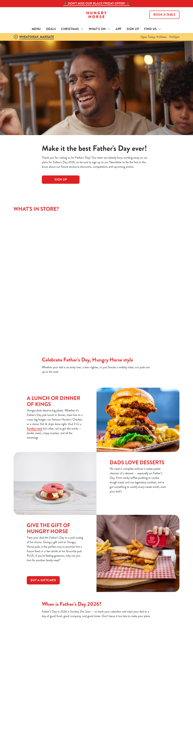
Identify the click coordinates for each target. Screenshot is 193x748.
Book (164, 15)
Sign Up (133, 29)
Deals (51, 29)
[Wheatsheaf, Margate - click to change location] (34, 37)
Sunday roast (34, 428)
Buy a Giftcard (43, 580)
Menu (36, 29)
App (118, 29)
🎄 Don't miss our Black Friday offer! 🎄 (96, 3)
